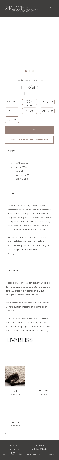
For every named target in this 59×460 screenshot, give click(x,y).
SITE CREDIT (50, 455)
